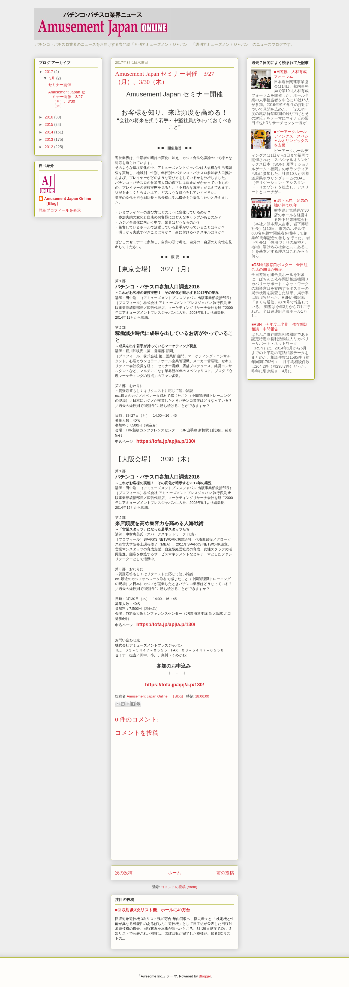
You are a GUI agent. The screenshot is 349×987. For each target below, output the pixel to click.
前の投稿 (225, 872)
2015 (49, 124)
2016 (49, 117)
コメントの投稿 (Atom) (179, 887)
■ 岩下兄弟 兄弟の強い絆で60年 (291, 202)
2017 (49, 71)
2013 (49, 139)
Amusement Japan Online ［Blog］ (69, 201)
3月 (52, 78)
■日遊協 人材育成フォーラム (290, 73)
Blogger (205, 976)
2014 (49, 132)
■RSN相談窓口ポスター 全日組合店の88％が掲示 (279, 267)
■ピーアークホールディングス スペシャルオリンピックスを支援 (291, 138)
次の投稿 (124, 872)
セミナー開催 (61, 85)
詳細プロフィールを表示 (60, 210)
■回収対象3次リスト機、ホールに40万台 (152, 909)
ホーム (174, 872)
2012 (49, 147)
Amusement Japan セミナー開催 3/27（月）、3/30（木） (66, 99)
